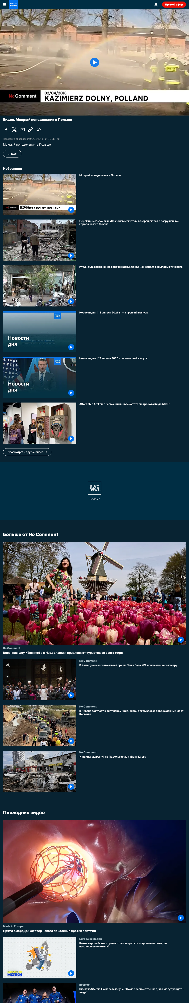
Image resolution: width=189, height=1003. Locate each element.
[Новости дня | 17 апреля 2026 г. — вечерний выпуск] (132, 377)
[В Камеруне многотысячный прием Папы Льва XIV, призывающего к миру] (132, 682)
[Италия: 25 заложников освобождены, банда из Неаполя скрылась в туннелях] (132, 285)
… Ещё (12, 153)
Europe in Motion (90, 938)
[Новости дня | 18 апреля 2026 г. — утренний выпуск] (132, 331)
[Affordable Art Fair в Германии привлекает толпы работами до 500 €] (132, 423)
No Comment (11, 647)
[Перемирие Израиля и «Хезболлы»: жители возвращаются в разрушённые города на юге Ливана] (132, 240)
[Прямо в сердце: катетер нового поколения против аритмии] (94, 931)
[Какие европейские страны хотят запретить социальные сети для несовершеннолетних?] (132, 960)
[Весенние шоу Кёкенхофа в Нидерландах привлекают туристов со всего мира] (94, 653)
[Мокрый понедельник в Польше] (132, 194)
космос (84, 984)
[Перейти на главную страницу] (13, 4)
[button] (27, 452)
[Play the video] (94, 62)
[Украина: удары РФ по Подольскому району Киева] (132, 773)
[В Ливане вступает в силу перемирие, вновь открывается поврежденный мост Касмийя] (132, 727)
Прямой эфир (174, 4)
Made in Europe (13, 926)
